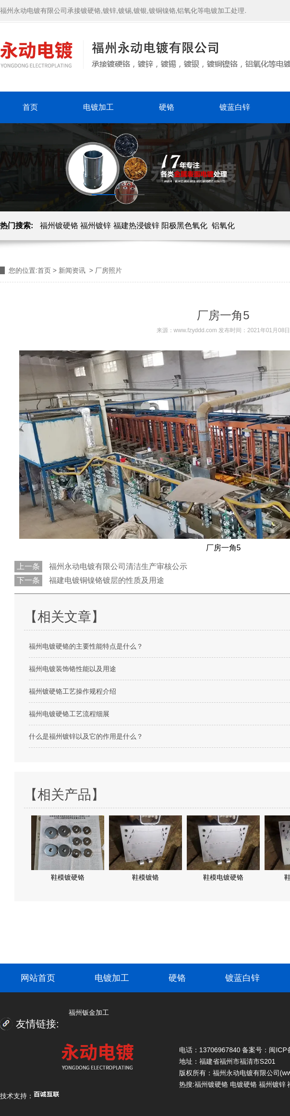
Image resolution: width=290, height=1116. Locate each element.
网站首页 (38, 978)
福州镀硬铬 (59, 225)
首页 (30, 107)
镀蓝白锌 (234, 107)
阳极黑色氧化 (184, 225)
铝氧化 (223, 225)
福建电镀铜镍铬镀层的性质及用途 (105, 580)
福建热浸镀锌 (136, 225)
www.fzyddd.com (195, 330)
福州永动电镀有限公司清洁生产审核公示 (117, 566)
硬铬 (166, 107)
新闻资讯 (72, 270)
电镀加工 (98, 107)
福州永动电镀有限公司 (246, 1073)
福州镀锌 (95, 225)
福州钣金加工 (89, 1012)
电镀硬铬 (243, 1084)
